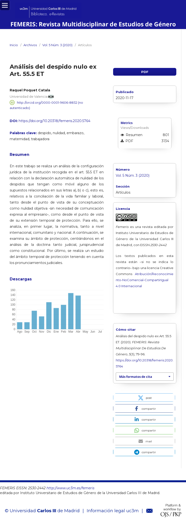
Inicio (14, 45)
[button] (144, 397)
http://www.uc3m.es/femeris (70, 488)
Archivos (30, 45)
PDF (144, 72)
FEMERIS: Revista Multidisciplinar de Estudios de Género (93, 24)
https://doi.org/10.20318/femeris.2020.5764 (54, 121)
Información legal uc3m (113, 510)
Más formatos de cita (135, 376)
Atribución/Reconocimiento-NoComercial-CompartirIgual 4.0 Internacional (144, 280)
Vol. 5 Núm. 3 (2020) (57, 45)
